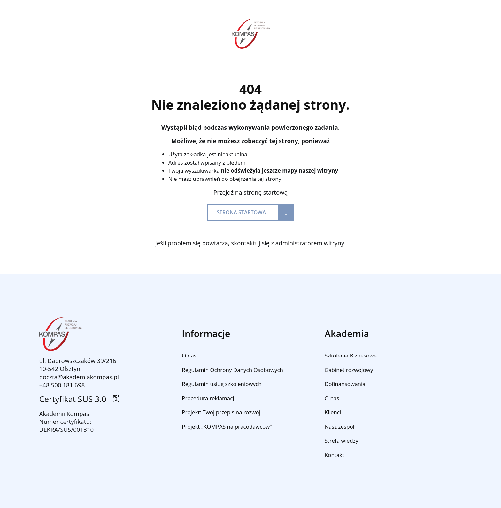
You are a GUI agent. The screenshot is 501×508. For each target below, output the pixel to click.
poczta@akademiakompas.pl (79, 377)
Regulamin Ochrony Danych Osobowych (232, 369)
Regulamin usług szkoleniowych (221, 383)
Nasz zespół (339, 426)
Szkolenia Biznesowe (351, 355)
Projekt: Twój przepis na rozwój (221, 412)
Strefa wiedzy (341, 440)
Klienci (333, 412)
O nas (189, 355)
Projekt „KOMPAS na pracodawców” (227, 426)
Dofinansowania (345, 383)
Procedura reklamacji (208, 398)
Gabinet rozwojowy (349, 369)
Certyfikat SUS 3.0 (79, 399)
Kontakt (334, 455)
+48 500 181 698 (62, 385)
